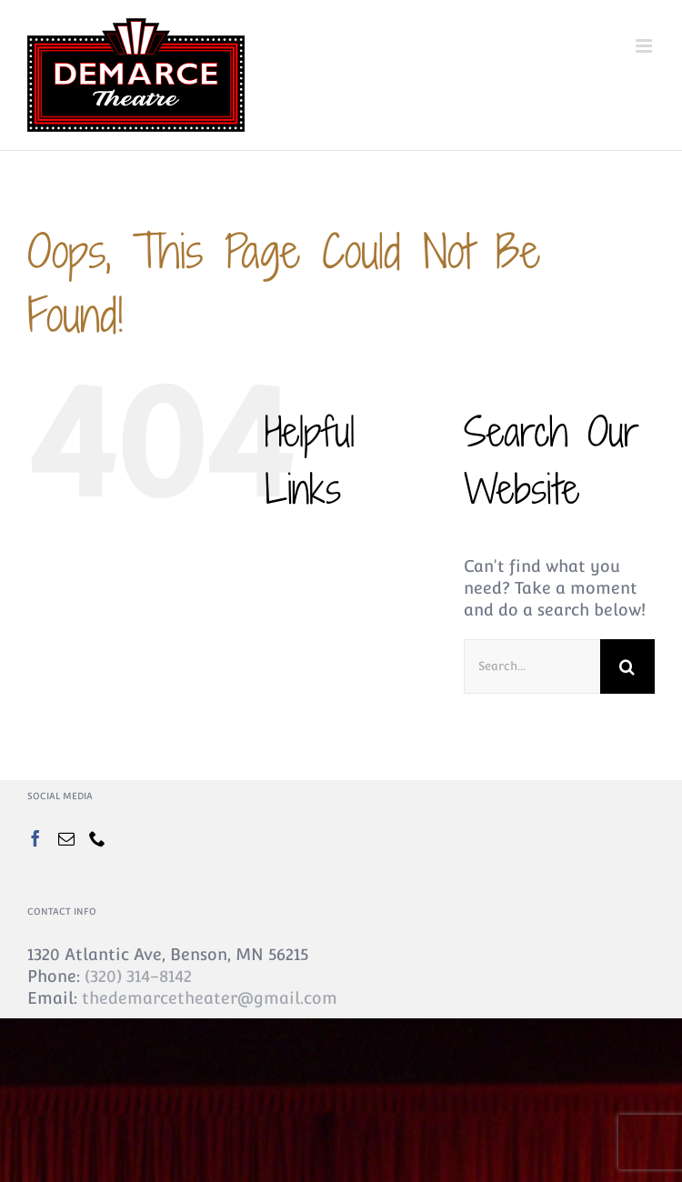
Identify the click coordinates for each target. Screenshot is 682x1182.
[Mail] (66, 838)
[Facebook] (35, 838)
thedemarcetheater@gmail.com (209, 997)
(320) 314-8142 (138, 976)
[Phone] (97, 838)
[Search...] (532, 666)
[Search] (627, 666)
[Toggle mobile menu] (645, 45)
